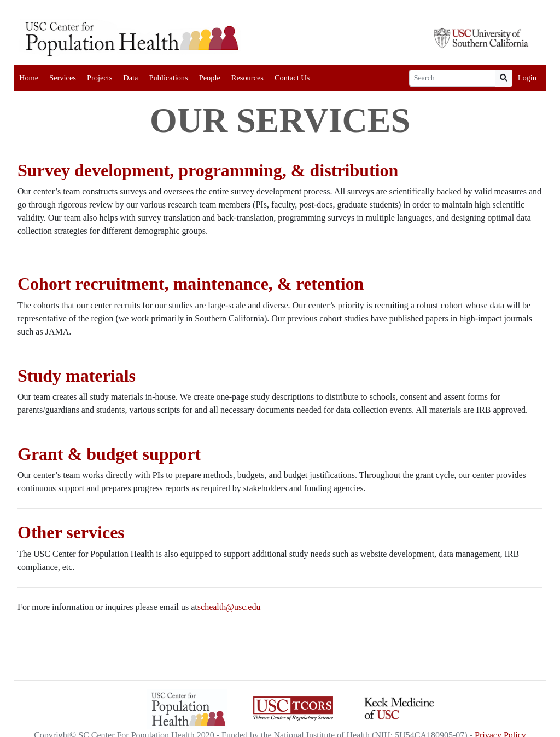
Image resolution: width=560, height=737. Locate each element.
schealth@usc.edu (229, 607)
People (209, 77)
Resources (247, 77)
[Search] (452, 78)
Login (527, 77)
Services (62, 77)
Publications (168, 77)
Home (28, 77)
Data (130, 77)
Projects (99, 77)
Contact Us (292, 77)
